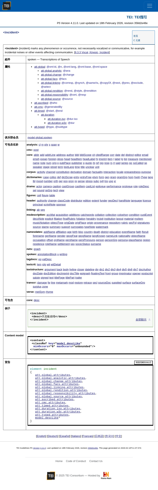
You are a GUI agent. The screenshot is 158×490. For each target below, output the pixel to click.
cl (39, 144)
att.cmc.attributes (50, 403)
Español (65, 436)
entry (76, 177)
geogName (84, 235)
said (118, 163)
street (53, 166)
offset (50, 240)
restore (79, 282)
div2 (107, 269)
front (108, 273)
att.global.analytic (51, 70)
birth (75, 231)
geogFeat (71, 235)
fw (49, 282)
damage (42, 282)
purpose (146, 171)
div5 (124, 269)
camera (47, 186)
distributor (76, 200)
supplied (117, 282)
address (61, 154)
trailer (78, 277)
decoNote (38, 218)
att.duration (47, 114)
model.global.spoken (40, 137)
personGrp (111, 240)
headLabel (89, 159)
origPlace (80, 222)
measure (133, 159)
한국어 (109, 436)
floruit (145, 231)
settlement (63, 244)
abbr (36, 154)
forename (38, 235)
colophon (122, 214)
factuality (97, 171)
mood (39, 181)
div (97, 269)
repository (114, 222)
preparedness (132, 171)
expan (44, 159)
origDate (69, 222)
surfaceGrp (138, 282)
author (70, 154)
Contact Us (95, 461)
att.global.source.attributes (58, 397)
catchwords (87, 214)
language (136, 200)
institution (109, 218)
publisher (76, 163)
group (114, 273)
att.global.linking (50, 82)
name (36, 163)
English (41, 436)
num (48, 163)
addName (49, 231)
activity (41, 171)
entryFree (86, 177)
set (34, 190)
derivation (76, 171)
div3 (113, 269)
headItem (76, 159)
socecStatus (82, 244)
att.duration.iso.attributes (57, 409)
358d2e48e (93, 448)
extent (95, 200)
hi (97, 159)
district (105, 231)
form (101, 177)
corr (112, 154)
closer (80, 269)
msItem (138, 218)
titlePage (59, 277)
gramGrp (122, 177)
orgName (59, 240)
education (115, 231)
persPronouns (86, 240)
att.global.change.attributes (58, 381)
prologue (127, 186)
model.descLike (68, 344)
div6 (130, 269)
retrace (87, 282)
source (37, 226)
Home (59, 461)
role (135, 186)
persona (123, 240)
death (97, 231)
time (77, 166)
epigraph (85, 273)
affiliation (61, 231)
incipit (100, 218)
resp (107, 163)
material (129, 218)
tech (55, 190)
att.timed (39, 110)
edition (87, 200)
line (53, 282)
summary (55, 226)
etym (95, 177)
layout (119, 218)
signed (45, 277)
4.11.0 (43, 448)
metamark (62, 282)
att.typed (39, 126)
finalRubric (69, 218)
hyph (137, 177)
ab (38, 209)
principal (38, 204)
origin (90, 222)
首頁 (135, 36)
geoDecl (113, 200)
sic (130, 163)
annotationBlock (47, 254)
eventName (128, 231)
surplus (37, 286)
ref (97, 163)
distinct (129, 154)
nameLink (112, 235)
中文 (118, 436)
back (59, 269)
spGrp (48, 190)
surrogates (77, 226)
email (145, 154)
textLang (69, 166)
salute (36, 277)
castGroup (68, 186)
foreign (52, 159)
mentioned (145, 159)
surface (126, 282)
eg (39, 259)
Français (88, 436)
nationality (124, 235)
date (117, 154)
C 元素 (136, 40)
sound (40, 190)
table (52, 195)
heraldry (91, 218)
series (124, 163)
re (76, 181)
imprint (103, 159)
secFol (133, 222)
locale (119, 171)
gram (113, 177)
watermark (102, 226)
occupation (39, 240)
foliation (81, 218)
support (65, 226)
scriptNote (49, 204)
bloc (80, 231)
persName (71, 240)
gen (107, 177)
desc (36, 300)
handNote (124, 200)
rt (114, 163)
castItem (80, 186)
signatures (143, 222)
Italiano (76, 436)
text (51, 277)
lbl (34, 181)
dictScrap (67, 177)
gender (61, 235)
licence (147, 200)
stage (46, 166)
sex (73, 244)
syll (102, 181)
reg (102, 163)
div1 (101, 269)
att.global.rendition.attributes (61, 390)
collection (110, 214)
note (43, 163)
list (125, 159)
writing (63, 254)
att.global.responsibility (54, 94)
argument (50, 269)
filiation (58, 218)
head (67, 159)
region (146, 240)
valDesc (47, 259)
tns (106, 181)
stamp (45, 226)
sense (81, 181)
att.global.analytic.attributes (60, 378)
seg (42, 209)
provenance (101, 222)
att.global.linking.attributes (59, 387)
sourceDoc (104, 282)
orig (54, 163)
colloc (52, 177)
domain (87, 171)
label (117, 159)
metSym (40, 291)
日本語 (99, 436)
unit (97, 166)
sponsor (61, 204)
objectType (57, 222)
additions (74, 214)
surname (96, 244)
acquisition (62, 214)
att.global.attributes (52, 375)
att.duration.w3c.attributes (57, 412)
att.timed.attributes (51, 406)
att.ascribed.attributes (54, 399)
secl (95, 282)
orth (55, 181)
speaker (37, 166)
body (66, 269)
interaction (110, 171)
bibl (77, 154)
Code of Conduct (76, 461)
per (61, 181)
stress (89, 181)
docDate (38, 273)
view (61, 190)
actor (39, 186)
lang (150, 177)
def (59, 177)
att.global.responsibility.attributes (65, 393)
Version (36, 448)
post (36, 149)
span (54, 144)
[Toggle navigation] (149, 6)
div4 (118, 269)
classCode (63, 200)
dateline (89, 269)
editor (138, 154)
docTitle (74, 273)
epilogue (101, 186)
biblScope (85, 154)
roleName (51, 244)
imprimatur (125, 273)
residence (38, 244)
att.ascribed (41, 102)
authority (42, 200)
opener (136, 273)
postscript (147, 273)
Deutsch (53, 436)
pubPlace (65, 163)
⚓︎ (149, 320)
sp (145, 163)
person (100, 240)
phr (46, 144)
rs (111, 163)
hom (130, 177)
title (83, 166)
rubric (124, 222)
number (48, 181)
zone (45, 286)
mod (71, 282)
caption (57, 186)
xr (115, 181)
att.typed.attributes (51, 415)
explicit (49, 218)
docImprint (63, 273)
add (42, 154)
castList (90, 186)
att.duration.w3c (57, 122)
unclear (90, 166)
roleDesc (144, 186)
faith (138, 231)
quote (88, 163)
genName (51, 235)
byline (73, 269)
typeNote (89, 226)
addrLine (50, 154)
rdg (44, 264)
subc (96, 181)
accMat (50, 214)
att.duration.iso (56, 118)
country (88, 231)
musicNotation (41, 222)
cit (93, 154)
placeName (135, 240)
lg (122, 159)
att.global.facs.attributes (56, 384)
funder (103, 200)
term (60, 166)
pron (71, 181)
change (52, 200)
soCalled (138, 163)
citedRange (102, 154)
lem (39, 264)
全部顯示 (141, 320)
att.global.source (51, 98)
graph (37, 249)
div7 (135, 269)
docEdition (49, 273)
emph (36, 159)
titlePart (70, 277)
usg (111, 181)
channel (50, 171)
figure (45, 195)
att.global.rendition (52, 90)
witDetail (56, 264)
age (69, 231)
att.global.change (51, 74)
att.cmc (38, 106)
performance (113, 186)
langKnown (98, 235)
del (123, 154)
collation (100, 214)
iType (144, 177)
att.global (39, 66)
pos (65, 181)
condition (134, 214)
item (109, 159)
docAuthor (145, 269)
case (46, 177)
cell (39, 195)
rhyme (49, 291)
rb (94, 163)
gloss (60, 159)
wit (48, 264)
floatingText (98, 273)
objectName (138, 235)
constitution (63, 171)
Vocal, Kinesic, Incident (92, 52)
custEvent (146, 214)
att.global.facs (49, 78)
